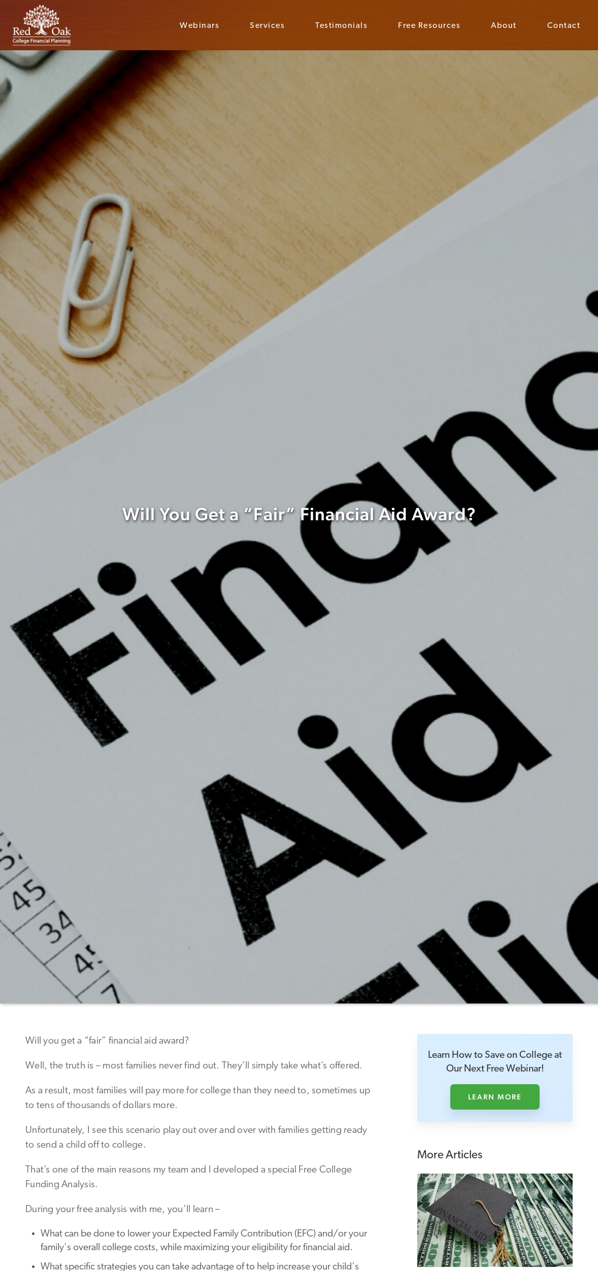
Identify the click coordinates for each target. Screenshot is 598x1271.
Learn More (495, 1096)
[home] (42, 25)
